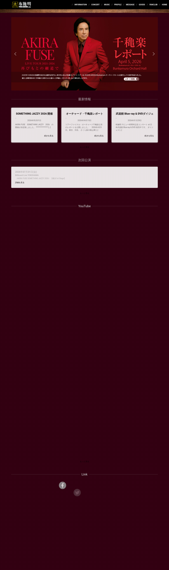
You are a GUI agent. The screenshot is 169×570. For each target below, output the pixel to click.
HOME (164, 5)
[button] (84, 53)
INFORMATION (80, 5)
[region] (84, 53)
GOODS (142, 5)
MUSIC (107, 5)
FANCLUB (153, 5)
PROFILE (117, 5)
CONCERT (95, 5)
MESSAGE (130, 5)
